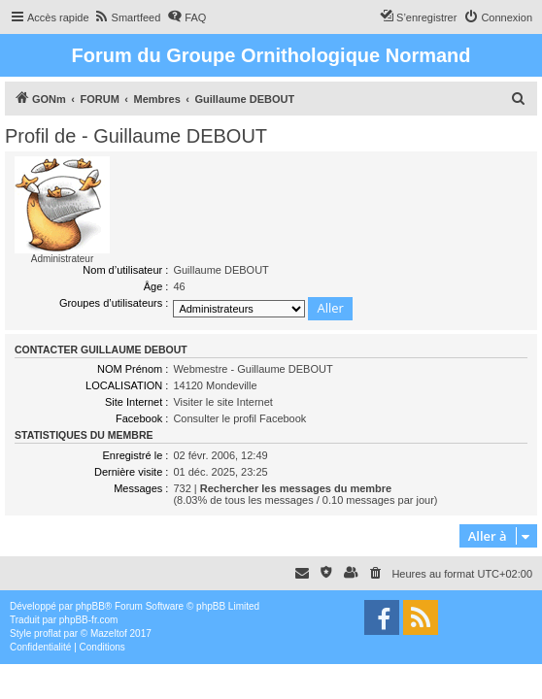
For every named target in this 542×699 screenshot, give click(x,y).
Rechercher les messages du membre (296, 488)
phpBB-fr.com (89, 620)
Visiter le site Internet (223, 402)
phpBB (90, 606)
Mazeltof (108, 633)
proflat (47, 633)
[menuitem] (127, 17)
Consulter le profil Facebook (239, 418)
